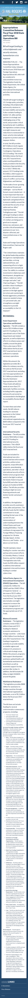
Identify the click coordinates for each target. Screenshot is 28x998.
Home (5, 22)
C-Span (26, 2)
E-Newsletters (5, 986)
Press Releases (20, 22)
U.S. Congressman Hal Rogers (14, 11)
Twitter (17, 2)
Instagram (21, 2)
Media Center (11, 22)
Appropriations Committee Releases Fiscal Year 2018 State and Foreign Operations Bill (13, 33)
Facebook (12, 2)
